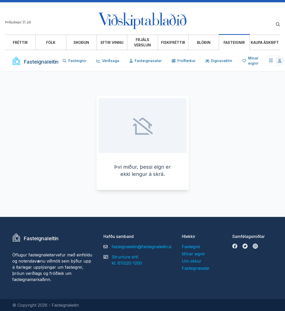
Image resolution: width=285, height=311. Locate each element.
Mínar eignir (250, 60)
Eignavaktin (219, 60)
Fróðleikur (183, 60)
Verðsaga (108, 60)
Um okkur (192, 261)
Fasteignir (74, 60)
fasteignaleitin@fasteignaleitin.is (142, 246)
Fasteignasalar (146, 60)
